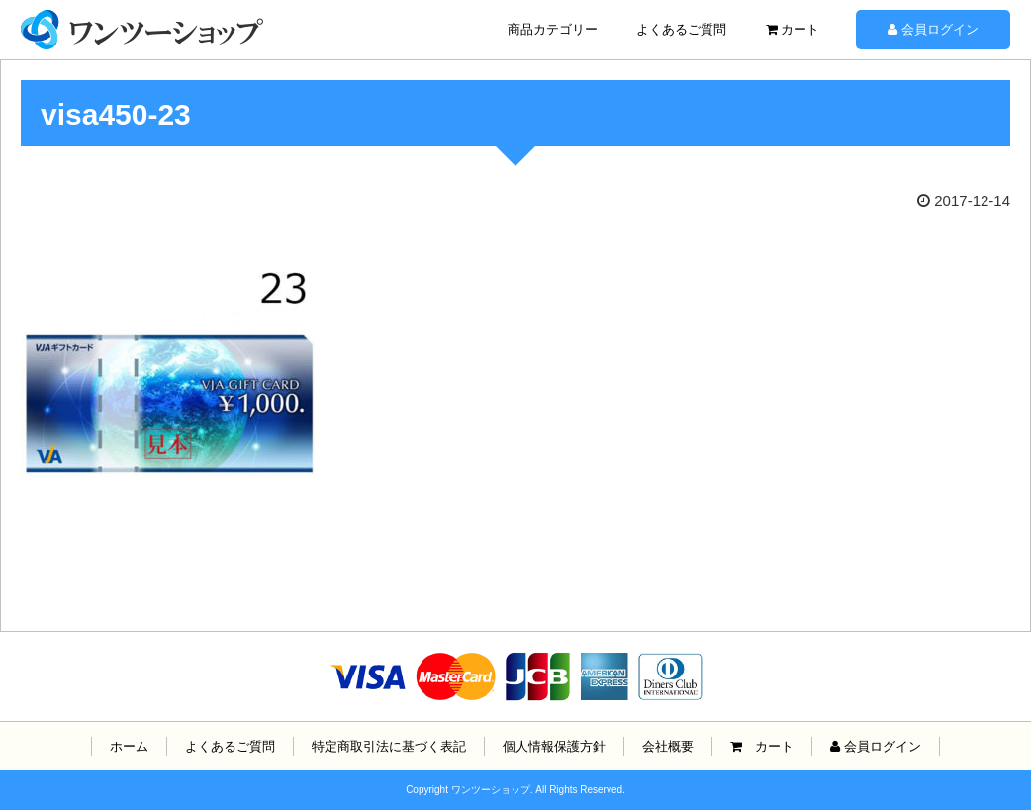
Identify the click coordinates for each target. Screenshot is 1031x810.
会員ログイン (933, 29)
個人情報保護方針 (554, 746)
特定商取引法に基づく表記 (389, 746)
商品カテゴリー (553, 29)
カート (793, 29)
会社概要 (668, 746)
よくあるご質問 (681, 29)
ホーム (129, 746)
